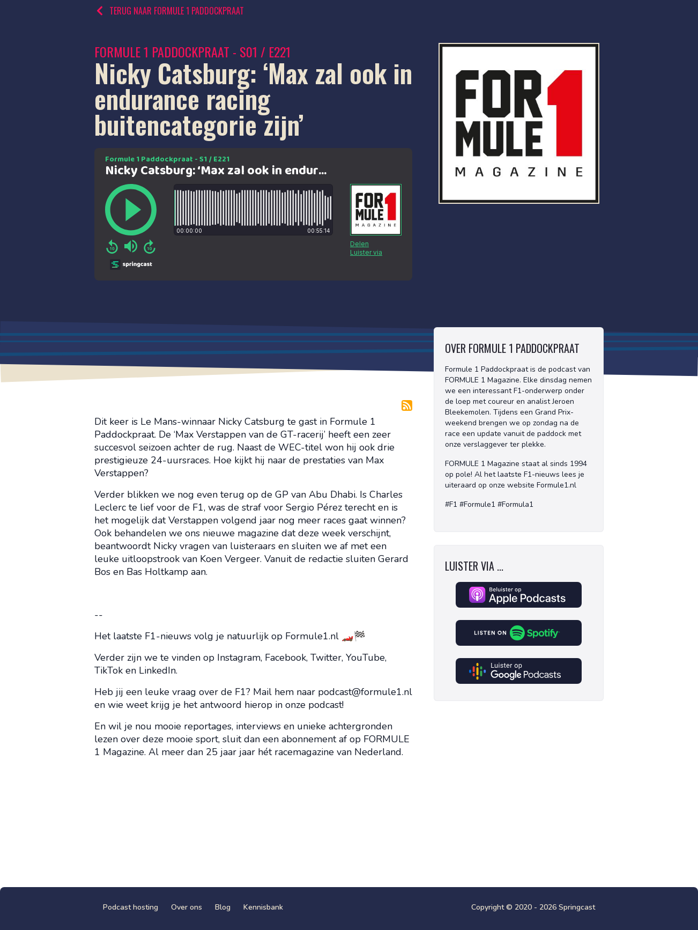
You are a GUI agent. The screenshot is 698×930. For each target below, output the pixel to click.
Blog (223, 907)
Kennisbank (263, 907)
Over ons (186, 907)
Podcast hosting (130, 907)
